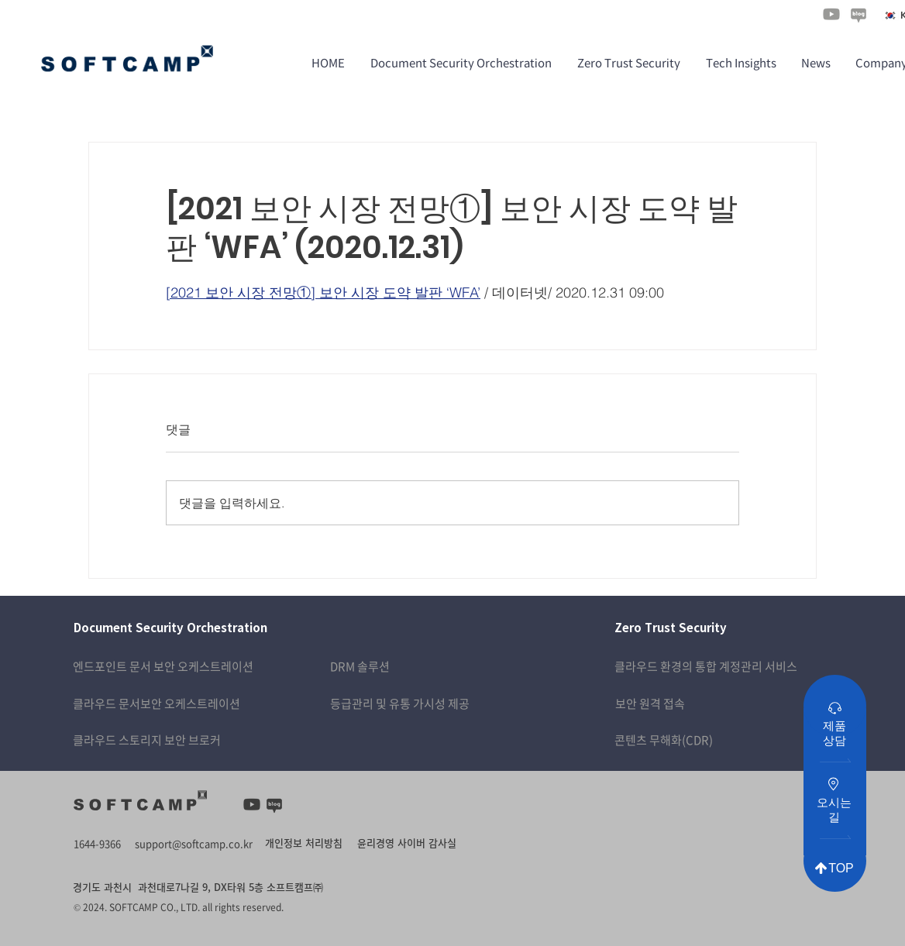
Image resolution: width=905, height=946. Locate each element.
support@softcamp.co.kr (194, 843)
